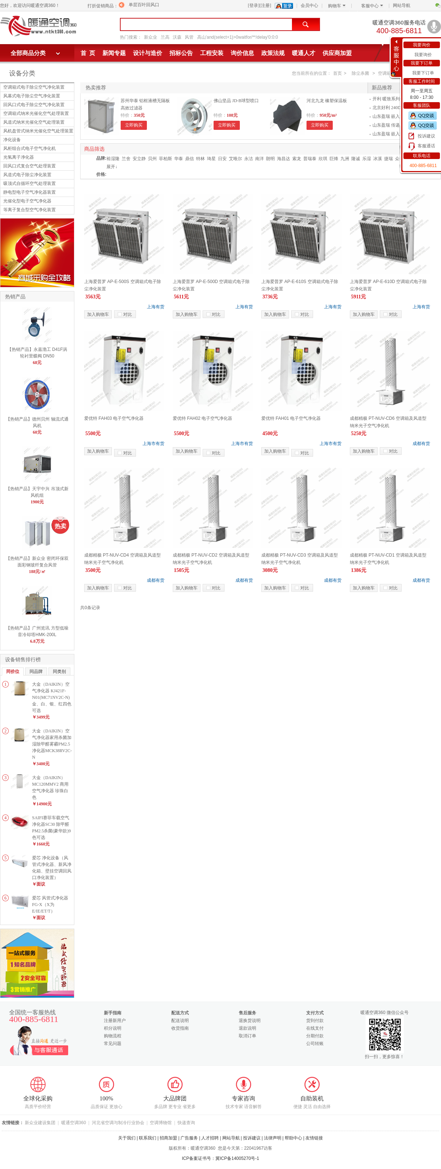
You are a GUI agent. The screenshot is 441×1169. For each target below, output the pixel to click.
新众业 (150, 37)
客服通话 (426, 145)
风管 (189, 37)
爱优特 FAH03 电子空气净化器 (114, 418)
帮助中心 (293, 1138)
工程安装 (211, 53)
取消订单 (247, 1035)
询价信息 (242, 53)
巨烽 (333, 158)
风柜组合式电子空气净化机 (29, 148)
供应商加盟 (337, 53)
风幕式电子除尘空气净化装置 (31, 95)
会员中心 (309, 5)
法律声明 (272, 1138)
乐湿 (366, 158)
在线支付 (315, 1028)
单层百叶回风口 (144, 4)
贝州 (152, 158)
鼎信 (189, 158)
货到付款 (315, 1020)
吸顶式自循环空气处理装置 (29, 183)
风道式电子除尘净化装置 (27, 174)
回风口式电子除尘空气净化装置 (34, 104)
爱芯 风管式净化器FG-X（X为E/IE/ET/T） (50, 904)
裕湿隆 (113, 158)
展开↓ (111, 166)
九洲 (344, 158)
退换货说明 (250, 1020)
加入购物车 (98, 314)
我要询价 (423, 54)
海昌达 (283, 158)
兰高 (165, 37)
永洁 (248, 158)
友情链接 (314, 1138)
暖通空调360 (73, 1122)
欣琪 (323, 158)
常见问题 (112, 1043)
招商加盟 (168, 1138)
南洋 (259, 158)
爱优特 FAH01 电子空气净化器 (291, 418)
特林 (200, 158)
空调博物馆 (161, 1122)
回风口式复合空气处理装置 (29, 166)
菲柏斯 (165, 158)
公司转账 (315, 1043)
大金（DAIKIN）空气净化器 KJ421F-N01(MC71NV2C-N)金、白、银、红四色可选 (51, 697)
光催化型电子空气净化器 (27, 201)
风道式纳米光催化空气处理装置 (34, 122)
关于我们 (127, 1138)
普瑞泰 (309, 158)
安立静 (139, 158)
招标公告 (181, 53)
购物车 (337, 5)
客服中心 (372, 5)
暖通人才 (303, 53)
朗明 (270, 158)
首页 (337, 73)
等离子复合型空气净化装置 (29, 209)
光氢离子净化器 (18, 157)
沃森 (177, 37)
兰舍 (126, 158)
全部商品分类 (28, 53)
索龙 (296, 158)
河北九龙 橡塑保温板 (327, 100)
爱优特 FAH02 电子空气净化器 (202, 418)
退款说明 (247, 1028)
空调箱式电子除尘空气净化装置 (34, 87)
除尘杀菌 (360, 73)
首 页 (88, 53)
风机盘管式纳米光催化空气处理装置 (38, 130)
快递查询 (186, 1122)
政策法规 (273, 53)
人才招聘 (210, 1138)
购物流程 (112, 1035)
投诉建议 (426, 136)
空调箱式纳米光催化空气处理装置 (36, 113)
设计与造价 (147, 53)
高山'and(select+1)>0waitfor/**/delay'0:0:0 (237, 37)
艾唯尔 (235, 158)
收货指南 (180, 1028)
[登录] (253, 5)
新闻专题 (114, 53)
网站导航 (401, 5)
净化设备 (12, 139)
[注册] (265, 5)
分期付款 (315, 1035)
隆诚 (355, 158)
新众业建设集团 (40, 1122)
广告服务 (189, 1138)
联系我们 (147, 1138)
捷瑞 (388, 158)
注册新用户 (115, 1020)
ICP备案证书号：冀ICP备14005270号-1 (220, 1158)
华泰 (178, 158)
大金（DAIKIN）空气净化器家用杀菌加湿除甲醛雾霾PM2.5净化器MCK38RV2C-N (52, 744)
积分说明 (112, 1028)
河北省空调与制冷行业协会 (118, 1122)
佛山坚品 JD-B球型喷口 (236, 100)
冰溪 (377, 158)
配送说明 (180, 1020)
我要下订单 (423, 73)
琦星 (211, 158)
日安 (222, 158)
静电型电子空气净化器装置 (29, 192)
